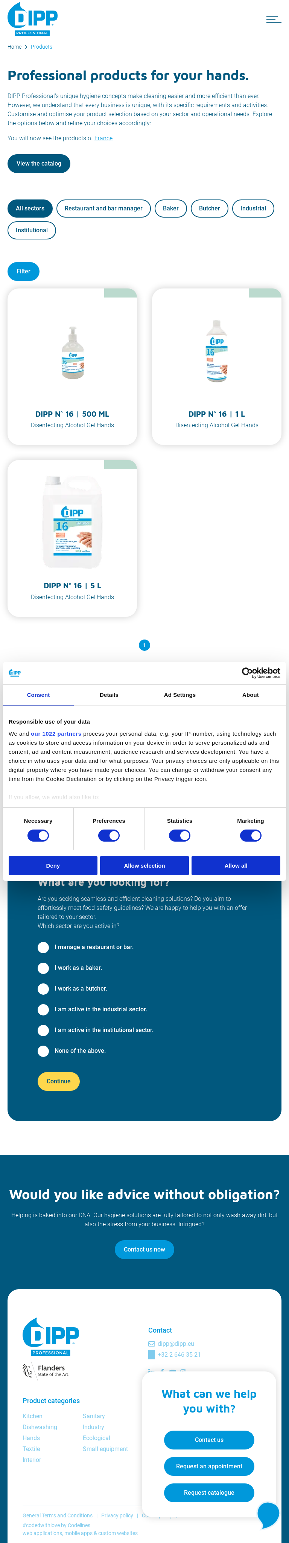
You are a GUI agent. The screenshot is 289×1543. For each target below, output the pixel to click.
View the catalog (39, 163)
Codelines (79, 1525)
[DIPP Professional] (34, 19)
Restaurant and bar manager (104, 208)
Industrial (253, 208)
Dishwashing (40, 1427)
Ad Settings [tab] (180, 695)
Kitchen (33, 1416)
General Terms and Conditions (58, 1515)
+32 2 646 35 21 (179, 1354)
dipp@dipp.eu (176, 1343)
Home (14, 47)
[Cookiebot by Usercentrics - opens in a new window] (247, 673)
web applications (42, 1533)
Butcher (209, 208)
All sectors (30, 208)
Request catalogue (208, 1492)
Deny (53, 865)
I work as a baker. (78, 967)
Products (41, 47)
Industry (93, 1427)
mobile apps (78, 1533)
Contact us (208, 1439)
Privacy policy (117, 1515)
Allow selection (144, 865)
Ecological (96, 1438)
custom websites (118, 1533)
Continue (59, 1081)
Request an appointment (208, 1465)
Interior (32, 1459)
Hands (31, 1438)
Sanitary (94, 1416)
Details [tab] (109, 695)
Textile (31, 1449)
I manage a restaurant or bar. (94, 947)
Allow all (236, 865)
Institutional (32, 230)
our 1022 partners (56, 733)
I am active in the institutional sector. (104, 1030)
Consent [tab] (38, 695)
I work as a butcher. (81, 988)
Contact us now (144, 1249)
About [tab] (250, 695)
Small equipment (105, 1449)
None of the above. (80, 1050)
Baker (171, 208)
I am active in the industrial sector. (101, 1009)
